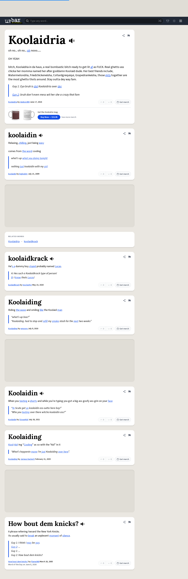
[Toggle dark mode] (174, 21)
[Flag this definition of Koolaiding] (129, 300)
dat (36, 86)
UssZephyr (27, 284)
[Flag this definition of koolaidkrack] (129, 257)
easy (41, 143)
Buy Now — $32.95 (49, 117)
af (91, 67)
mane (34, 452)
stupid (32, 266)
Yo (13, 408)
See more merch (68, 117)
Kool (10, 445)
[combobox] (93, 21)
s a (13, 266)
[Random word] (160, 21)
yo (27, 408)
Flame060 (35, 561)
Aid (16, 445)
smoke (55, 321)
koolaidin (12, 173)
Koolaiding (13, 328)
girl (46, 166)
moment (54, 536)
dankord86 (25, 102)
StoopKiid (23, 419)
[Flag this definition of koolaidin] (129, 133)
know (18, 277)
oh (28, 51)
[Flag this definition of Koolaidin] (129, 391)
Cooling (28, 445)
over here (63, 452)
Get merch (123, 102)
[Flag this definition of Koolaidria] (128, 35)
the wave (21, 310)
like (41, 310)
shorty (33, 401)
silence (66, 536)
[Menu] (180, 21)
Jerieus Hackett (28, 459)
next (76, 321)
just (22, 166)
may (29, 543)
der (60, 86)
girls (108, 75)
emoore (24, 328)
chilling (22, 143)
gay (37, 543)
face (110, 401)
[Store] (167, 21)
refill (45, 321)
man (59, 310)
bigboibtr (23, 173)
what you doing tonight (35, 158)
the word (27, 151)
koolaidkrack (31, 241)
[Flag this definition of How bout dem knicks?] (129, 522)
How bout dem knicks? (18, 561)
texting (23, 401)
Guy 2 (15, 95)
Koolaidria (12, 102)
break (31, 536)
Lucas (58, 266)
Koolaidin (12, 419)
